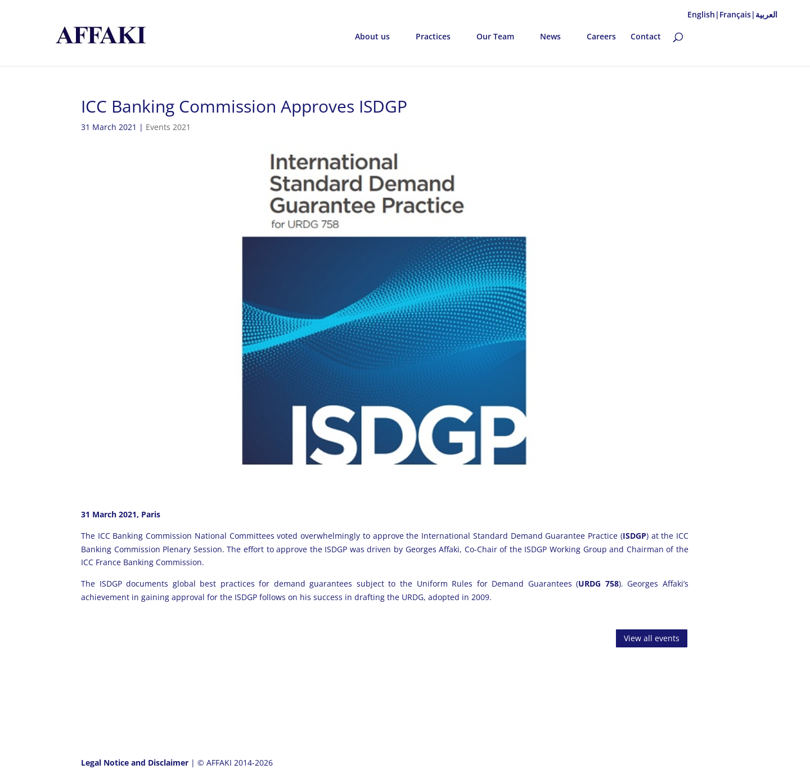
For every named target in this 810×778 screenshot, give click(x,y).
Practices (433, 37)
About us (372, 37)
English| (703, 14)
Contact (646, 37)
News (550, 37)
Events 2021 (168, 127)
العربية (766, 14)
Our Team (495, 37)
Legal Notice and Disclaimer (136, 762)
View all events (652, 638)
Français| (737, 14)
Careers (601, 37)
